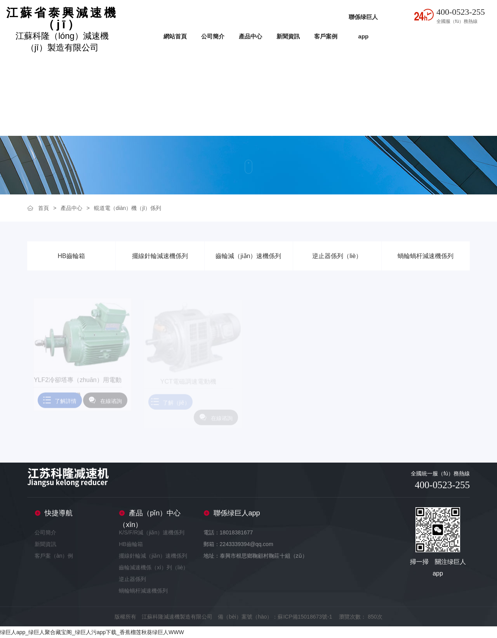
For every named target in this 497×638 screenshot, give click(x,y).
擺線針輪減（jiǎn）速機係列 (153, 556)
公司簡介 (212, 36)
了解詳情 (59, 403)
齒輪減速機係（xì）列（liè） (153, 567)
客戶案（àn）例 (54, 556)
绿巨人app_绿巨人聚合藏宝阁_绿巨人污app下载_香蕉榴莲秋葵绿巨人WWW (92, 632)
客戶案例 (325, 36)
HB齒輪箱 (130, 544)
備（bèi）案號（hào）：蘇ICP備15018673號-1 (275, 617)
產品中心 (250, 36)
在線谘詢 (105, 403)
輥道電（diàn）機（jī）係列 (127, 208)
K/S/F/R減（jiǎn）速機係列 (151, 532)
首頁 (43, 208)
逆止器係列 (132, 579)
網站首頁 (175, 36)
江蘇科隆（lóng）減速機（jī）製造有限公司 (62, 29)
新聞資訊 (288, 36)
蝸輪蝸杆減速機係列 (143, 591)
